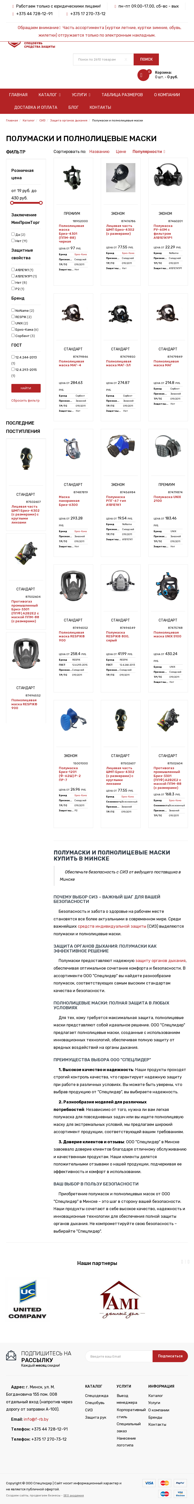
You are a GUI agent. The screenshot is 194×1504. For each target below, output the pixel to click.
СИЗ (89, 1410)
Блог (73, 107)
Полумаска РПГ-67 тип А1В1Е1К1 (116, 501)
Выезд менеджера (127, 1399)
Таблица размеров (122, 94)
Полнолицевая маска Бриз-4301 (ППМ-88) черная (71, 233)
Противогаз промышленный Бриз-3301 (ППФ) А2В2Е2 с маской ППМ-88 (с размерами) (25, 611)
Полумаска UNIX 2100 (167, 499)
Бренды (155, 1417)
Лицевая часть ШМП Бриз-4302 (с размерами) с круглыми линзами (25, 514)
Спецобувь (95, 1403)
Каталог (50, 94)
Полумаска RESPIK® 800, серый (117, 636)
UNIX (19, 323)
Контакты (100, 107)
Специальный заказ (129, 1427)
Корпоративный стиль (129, 1413)
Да (18, 234)
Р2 (17, 289)
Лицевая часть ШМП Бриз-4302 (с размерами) (120, 230)
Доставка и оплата (35, 107)
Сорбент (23, 336)
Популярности (147, 151)
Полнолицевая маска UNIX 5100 (167, 634)
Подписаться (170, 1356)
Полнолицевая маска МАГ (166, 363)
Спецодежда (96, 1395)
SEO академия (73, 1495)
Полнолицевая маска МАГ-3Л (118, 363)
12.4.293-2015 (24, 373)
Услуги (81, 94)
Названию (99, 151)
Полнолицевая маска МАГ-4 (71, 363)
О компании (167, 94)
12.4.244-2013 (24, 360)
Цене (121, 151)
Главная (18, 94)
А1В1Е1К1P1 (24, 276)
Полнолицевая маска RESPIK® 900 (24, 704)
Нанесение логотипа (126, 1442)
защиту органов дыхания (160, 960)
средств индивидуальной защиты (112, 926)
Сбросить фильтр (25, 400)
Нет (19, 241)
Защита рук (95, 1417)
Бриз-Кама (24, 329)
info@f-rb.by (36, 1419)
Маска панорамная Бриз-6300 (69, 501)
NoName (22, 310)
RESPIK (21, 317)
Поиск (146, 59)
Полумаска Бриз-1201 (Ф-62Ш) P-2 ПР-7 (70, 774)
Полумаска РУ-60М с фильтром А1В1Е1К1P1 (163, 232)
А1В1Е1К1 (22, 270)
